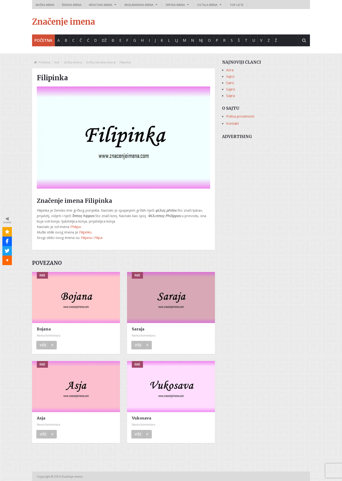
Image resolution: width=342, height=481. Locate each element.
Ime (57, 62)
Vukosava (141, 418)
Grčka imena (73, 62)
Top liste (236, 5)
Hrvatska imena (100, 5)
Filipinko (85, 232)
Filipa (98, 237)
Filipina (86, 237)
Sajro (230, 76)
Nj (201, 40)
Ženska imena (71, 5)
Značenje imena (63, 22)
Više (46, 345)
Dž (104, 40)
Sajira (230, 95)
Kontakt (232, 123)
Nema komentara (48, 335)
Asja (41, 418)
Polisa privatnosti (240, 116)
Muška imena (45, 5)
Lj (176, 40)
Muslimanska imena (138, 5)
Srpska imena (175, 5)
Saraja (138, 329)
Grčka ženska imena (100, 62)
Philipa (75, 226)
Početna (43, 40)
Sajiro (230, 89)
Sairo (230, 82)
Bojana (44, 329)
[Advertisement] (266, 175)
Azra (229, 69)
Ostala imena (207, 5)
